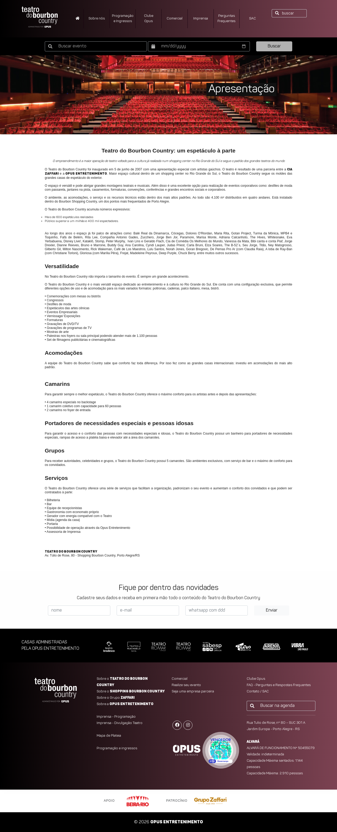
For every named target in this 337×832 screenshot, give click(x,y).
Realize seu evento (186, 685)
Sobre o (131, 691)
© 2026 (168, 822)
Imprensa (200, 18)
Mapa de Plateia (109, 735)
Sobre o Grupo (116, 698)
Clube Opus (256, 679)
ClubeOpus (148, 18)
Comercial (174, 18)
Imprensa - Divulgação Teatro (119, 723)
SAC (252, 18)
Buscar (274, 46)
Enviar (271, 610)
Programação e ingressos (117, 748)
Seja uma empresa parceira (193, 691)
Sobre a (125, 704)
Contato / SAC (258, 691)
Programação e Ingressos (122, 18)
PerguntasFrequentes (226, 18)
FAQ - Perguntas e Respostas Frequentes (279, 685)
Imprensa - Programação (116, 716)
